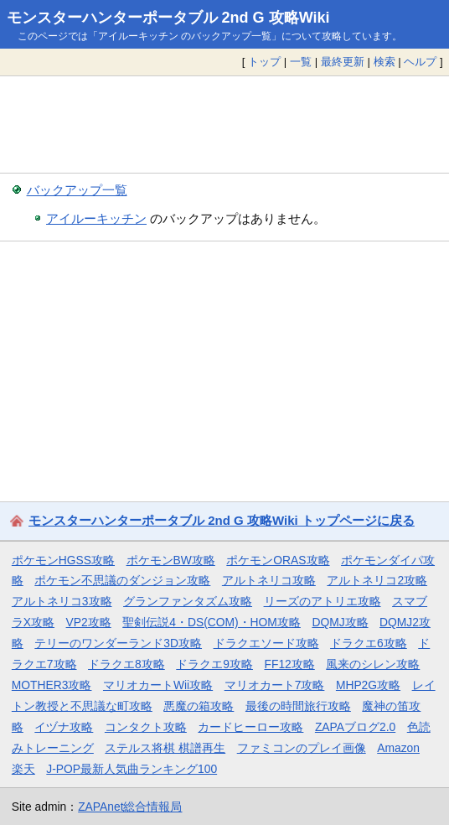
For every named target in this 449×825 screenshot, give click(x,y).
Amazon (398, 748)
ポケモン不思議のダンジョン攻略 (122, 580)
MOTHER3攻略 (52, 685)
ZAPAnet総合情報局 (130, 806)
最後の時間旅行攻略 (298, 706)
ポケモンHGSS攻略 (63, 560)
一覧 (301, 61)
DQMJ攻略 (340, 622)
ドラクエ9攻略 (214, 664)
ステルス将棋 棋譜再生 (165, 748)
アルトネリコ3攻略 (62, 601)
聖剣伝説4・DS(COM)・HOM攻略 (211, 622)
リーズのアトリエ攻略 (322, 601)
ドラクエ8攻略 (126, 664)
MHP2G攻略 (368, 685)
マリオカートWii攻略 (158, 685)
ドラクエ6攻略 (368, 643)
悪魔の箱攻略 (198, 706)
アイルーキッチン (96, 218)
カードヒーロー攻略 (250, 727)
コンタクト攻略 (146, 727)
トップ (264, 61)
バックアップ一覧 (77, 190)
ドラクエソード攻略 (266, 643)
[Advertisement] (224, 124)
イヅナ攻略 (63, 727)
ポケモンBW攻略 (170, 560)
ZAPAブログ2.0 (355, 727)
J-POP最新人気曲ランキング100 (131, 769)
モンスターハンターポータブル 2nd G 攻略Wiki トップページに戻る (221, 520)
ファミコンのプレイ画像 (301, 748)
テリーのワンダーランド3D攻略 (118, 643)
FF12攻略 (289, 664)
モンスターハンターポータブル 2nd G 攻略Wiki (168, 17)
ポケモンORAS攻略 (277, 560)
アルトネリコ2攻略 (377, 580)
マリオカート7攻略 (274, 685)
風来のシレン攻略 (373, 664)
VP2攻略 (88, 622)
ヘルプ (420, 61)
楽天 (23, 769)
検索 (384, 61)
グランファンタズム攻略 (187, 601)
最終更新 (342, 61)
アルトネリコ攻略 (269, 580)
